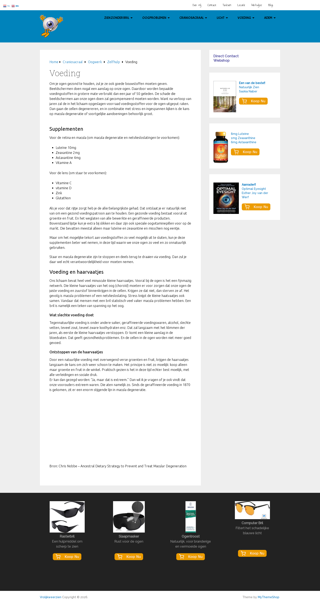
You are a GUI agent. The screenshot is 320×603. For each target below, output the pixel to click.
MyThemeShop (268, 597)
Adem (268, 18)
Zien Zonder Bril (116, 18)
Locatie (241, 5)
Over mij (197, 5)
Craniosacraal (191, 18)
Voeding (244, 18)
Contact (212, 5)
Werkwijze (256, 5)
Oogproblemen (154, 18)
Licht (220, 18)
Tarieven (227, 5)
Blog (270, 5)
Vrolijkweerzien (50, 597)
